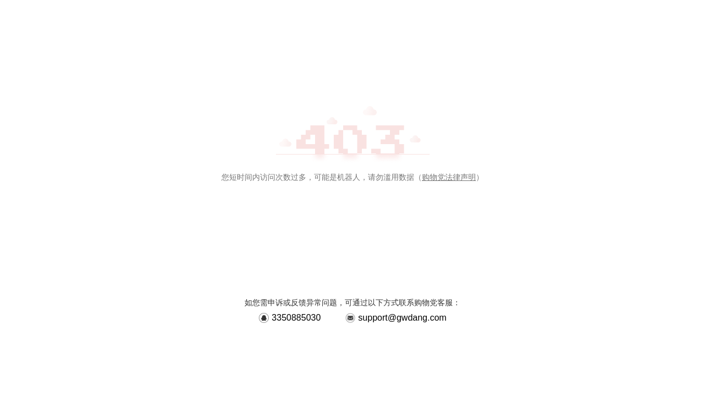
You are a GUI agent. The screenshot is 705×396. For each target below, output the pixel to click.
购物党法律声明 (449, 177)
